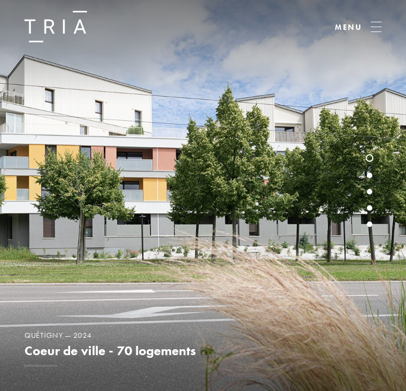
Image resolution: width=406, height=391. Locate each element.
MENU (349, 27)
